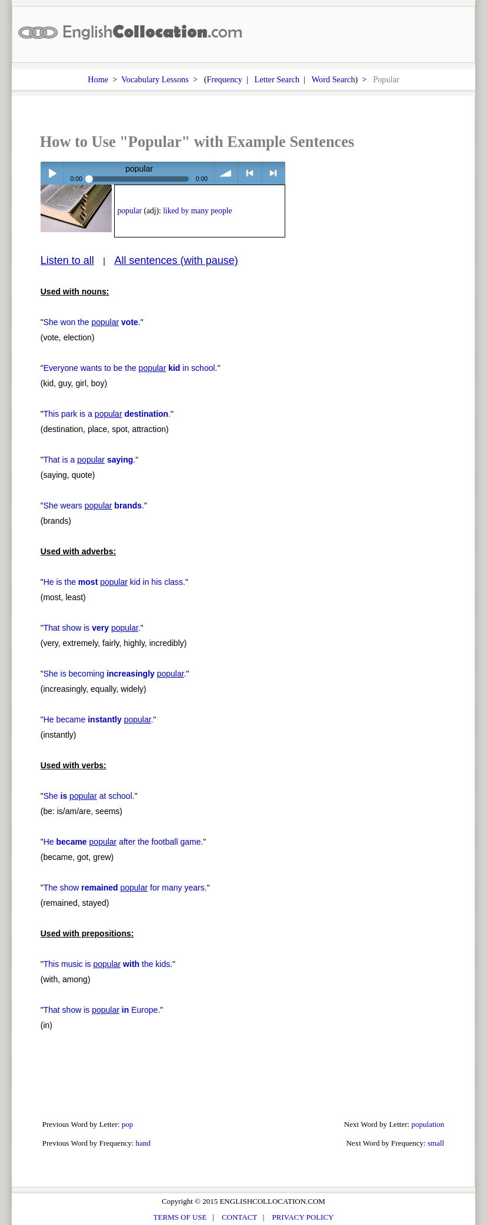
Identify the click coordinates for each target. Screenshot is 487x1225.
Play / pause (52, 173)
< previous (249, 173)
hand (143, 1143)
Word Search (333, 79)
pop (128, 1124)
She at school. (89, 796)
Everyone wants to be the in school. (131, 368)
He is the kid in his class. (114, 582)
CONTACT (239, 1217)
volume (226, 173)
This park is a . (107, 414)
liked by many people (197, 210)
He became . (99, 719)
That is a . (89, 459)
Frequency (224, 79)
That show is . (92, 627)
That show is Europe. (102, 1010)
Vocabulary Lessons (155, 79)
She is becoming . (115, 673)
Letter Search (277, 79)
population (427, 1124)
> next (273, 173)
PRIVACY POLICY (302, 1217)
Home (98, 79)
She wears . (94, 505)
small (436, 1143)
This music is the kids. (108, 964)
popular (130, 210)
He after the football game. (124, 841)
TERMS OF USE (180, 1217)
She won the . (92, 322)
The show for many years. (125, 887)
